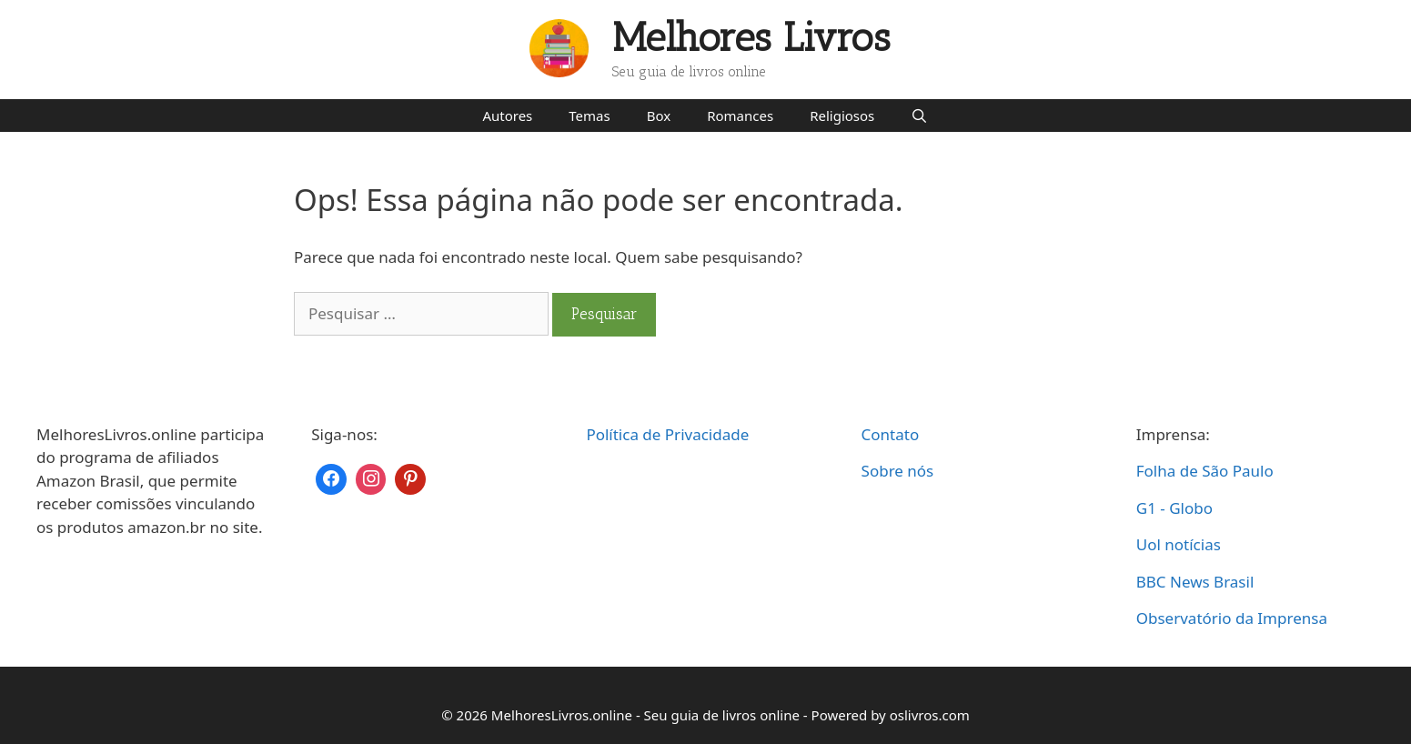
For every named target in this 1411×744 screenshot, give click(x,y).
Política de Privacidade (667, 434)
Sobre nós (898, 470)
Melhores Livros (751, 38)
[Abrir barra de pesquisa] (919, 115)
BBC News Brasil (1195, 581)
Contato (891, 434)
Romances (740, 115)
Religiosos (842, 115)
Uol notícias (1178, 544)
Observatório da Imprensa (1231, 618)
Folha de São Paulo (1205, 470)
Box (658, 115)
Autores (507, 115)
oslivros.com (930, 715)
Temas (589, 115)
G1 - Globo (1174, 508)
